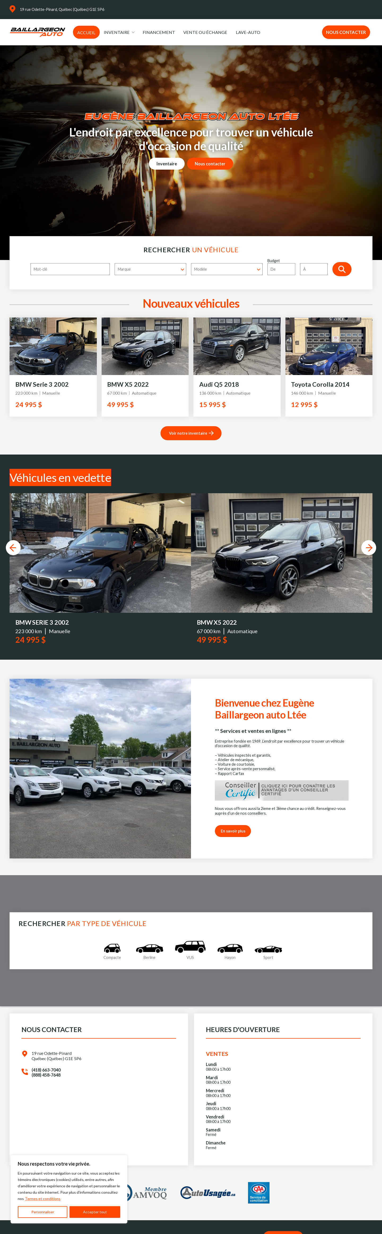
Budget (299, 266)
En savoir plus (233, 834)
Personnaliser (42, 1212)
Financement (159, 32)
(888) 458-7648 (46, 1078)
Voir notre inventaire (188, 433)
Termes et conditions (42, 1198)
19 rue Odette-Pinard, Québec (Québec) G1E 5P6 (62, 9)
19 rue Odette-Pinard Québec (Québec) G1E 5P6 (56, 1059)
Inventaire (117, 32)
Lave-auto (248, 32)
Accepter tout (95, 1212)
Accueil (86, 32)
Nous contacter (346, 32)
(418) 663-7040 (46, 1073)
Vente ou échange (205, 32)
